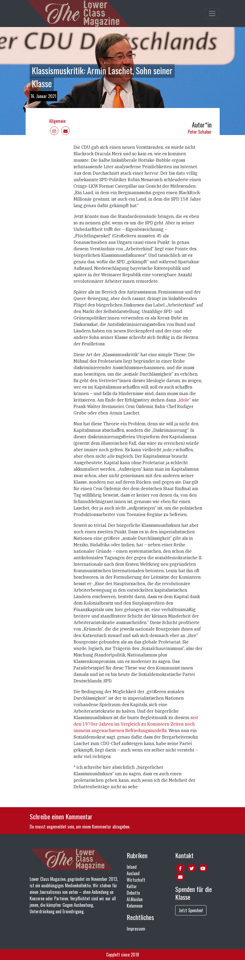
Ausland (133, 873)
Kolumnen (135, 905)
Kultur (132, 886)
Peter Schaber (200, 132)
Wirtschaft (136, 880)
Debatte (133, 893)
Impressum (136, 928)
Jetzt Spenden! (191, 910)
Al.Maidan (135, 899)
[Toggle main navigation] (212, 13)
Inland (132, 867)
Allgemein (57, 121)
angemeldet (56, 826)
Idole (184, 400)
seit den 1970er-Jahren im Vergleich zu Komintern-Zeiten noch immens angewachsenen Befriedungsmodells (136, 724)
